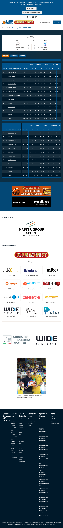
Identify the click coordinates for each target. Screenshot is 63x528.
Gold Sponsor (11, 275)
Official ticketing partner (31, 275)
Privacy (33, 522)
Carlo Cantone (11, 148)
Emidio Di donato (12, 72)
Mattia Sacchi (11, 76)
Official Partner (31, 289)
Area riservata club (45, 22)
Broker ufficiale (11, 316)
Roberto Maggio (12, 133)
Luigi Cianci (10, 103)
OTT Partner (31, 302)
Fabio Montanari (12, 144)
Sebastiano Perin (12, 87)
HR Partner (11, 289)
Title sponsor (31, 262)
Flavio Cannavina (12, 160)
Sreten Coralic (11, 163)
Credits (59, 522)
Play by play (14, 55)
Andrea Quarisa (12, 152)
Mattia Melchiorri (12, 84)
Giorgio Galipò (11, 99)
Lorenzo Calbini (11, 107)
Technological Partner (51, 302)
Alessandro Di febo (12, 111)
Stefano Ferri (11, 80)
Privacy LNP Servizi (39, 522)
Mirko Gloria (11, 137)
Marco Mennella (12, 140)
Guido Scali (10, 167)
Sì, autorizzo (30, 8)
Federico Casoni (12, 91)
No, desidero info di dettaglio (31, 12)
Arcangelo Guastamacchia (14, 95)
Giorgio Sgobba (11, 156)
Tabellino (22, 55)
